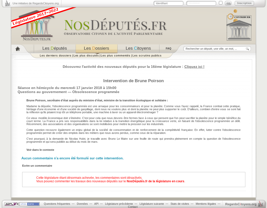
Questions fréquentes (57, 203)
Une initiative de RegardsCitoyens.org (36, 3)
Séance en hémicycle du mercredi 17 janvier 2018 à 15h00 (67, 88)
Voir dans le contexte (40, 149)
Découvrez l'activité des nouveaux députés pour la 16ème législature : (134, 67)
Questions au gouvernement (42, 92)
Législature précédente (119, 203)
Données (82, 203)
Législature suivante (152, 203)
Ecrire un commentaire (37, 165)
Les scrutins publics (147, 55)
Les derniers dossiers (56, 55)
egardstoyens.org (240, 204)
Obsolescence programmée (95, 92)
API (96, 203)
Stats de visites (180, 203)
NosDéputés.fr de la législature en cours (155, 181)
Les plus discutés (86, 55)
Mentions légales (206, 203)
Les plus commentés (115, 55)
